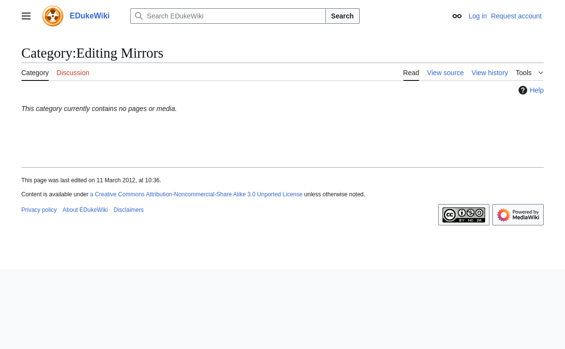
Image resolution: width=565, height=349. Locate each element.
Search (342, 16)
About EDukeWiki (84, 209)
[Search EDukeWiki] (228, 16)
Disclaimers (129, 209)
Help (530, 90)
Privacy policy (39, 209)
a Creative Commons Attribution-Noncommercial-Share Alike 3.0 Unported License (196, 194)
